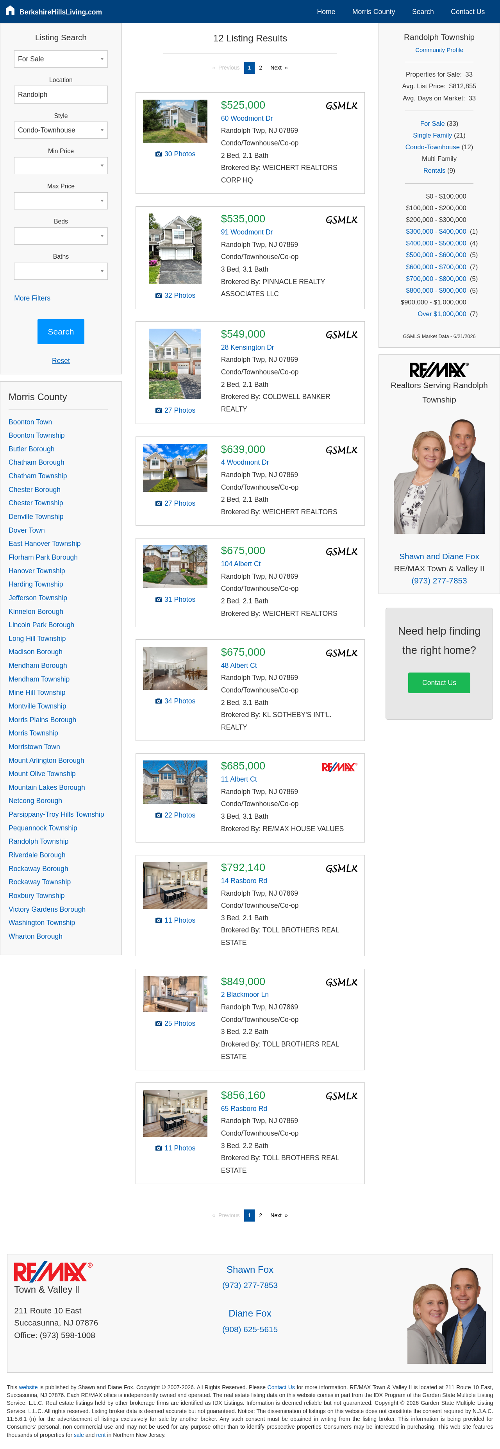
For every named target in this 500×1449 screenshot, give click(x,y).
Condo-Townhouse (432, 147)
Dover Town (27, 530)
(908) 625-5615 (250, 1329)
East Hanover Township (45, 543)
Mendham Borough (38, 665)
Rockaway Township (40, 882)
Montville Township (37, 706)
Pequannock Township (43, 828)
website (28, 1387)
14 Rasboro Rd (244, 881)
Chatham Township (38, 476)
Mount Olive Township (42, 774)
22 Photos (179, 815)
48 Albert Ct (239, 665)
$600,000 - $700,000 (436, 267)
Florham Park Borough (43, 557)
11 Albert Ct (239, 779)
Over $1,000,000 (442, 314)
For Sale (432, 123)
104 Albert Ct (241, 564)
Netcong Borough (35, 801)
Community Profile (439, 50)
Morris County (373, 12)
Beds (61, 221)
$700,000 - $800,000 (436, 279)
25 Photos (179, 1023)
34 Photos (179, 701)
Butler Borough (31, 449)
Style (61, 116)
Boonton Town (30, 422)
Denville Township (36, 517)
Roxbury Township (36, 896)
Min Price (61, 151)
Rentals (434, 170)
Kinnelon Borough (36, 611)
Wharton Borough (35, 936)
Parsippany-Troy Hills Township (56, 814)
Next (276, 67)
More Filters (32, 298)
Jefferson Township (38, 598)
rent (100, 1435)
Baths (61, 256)
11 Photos (179, 920)
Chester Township (36, 503)
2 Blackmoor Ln (245, 994)
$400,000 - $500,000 (436, 243)
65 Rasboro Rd (244, 1109)
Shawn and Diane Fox (439, 556)
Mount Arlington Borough (46, 760)
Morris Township (33, 733)
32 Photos (179, 295)
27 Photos (179, 410)
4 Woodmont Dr (245, 462)
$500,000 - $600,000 (436, 255)
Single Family (432, 135)
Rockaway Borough (38, 869)
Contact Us (468, 12)
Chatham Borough (36, 462)
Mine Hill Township (37, 692)
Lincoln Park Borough (41, 625)
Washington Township (42, 923)
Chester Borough (35, 490)
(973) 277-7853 (439, 580)
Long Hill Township (37, 638)
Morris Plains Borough (42, 720)
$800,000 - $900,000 (436, 290)
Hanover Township (37, 571)
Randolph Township (38, 841)
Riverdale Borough (37, 855)
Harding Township (36, 584)
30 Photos (179, 154)
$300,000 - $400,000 (436, 231)
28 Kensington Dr (247, 347)
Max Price (61, 186)
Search (423, 12)
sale (79, 1435)
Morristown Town (34, 747)
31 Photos (179, 599)
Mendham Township (39, 679)
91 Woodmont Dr (247, 232)
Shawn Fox (250, 1269)
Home (326, 12)
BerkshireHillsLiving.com (61, 12)
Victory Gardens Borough (47, 909)
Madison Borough (35, 652)
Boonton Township (36, 435)
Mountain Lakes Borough (47, 787)
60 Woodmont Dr (247, 118)
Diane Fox (250, 1313)
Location (61, 80)
